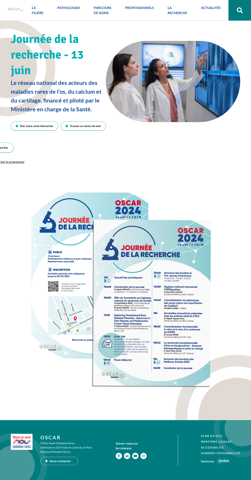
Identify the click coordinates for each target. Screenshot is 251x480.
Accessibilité (212, 447)
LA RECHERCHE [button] (177, 10)
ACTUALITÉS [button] (211, 8)
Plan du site (211, 436)
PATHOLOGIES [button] (68, 8)
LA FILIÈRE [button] (38, 10)
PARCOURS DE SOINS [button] (102, 10)
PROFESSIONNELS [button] (139, 8)
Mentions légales (216, 441)
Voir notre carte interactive (36, 126)
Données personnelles (220, 453)
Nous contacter (60, 461)
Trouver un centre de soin (85, 126)
